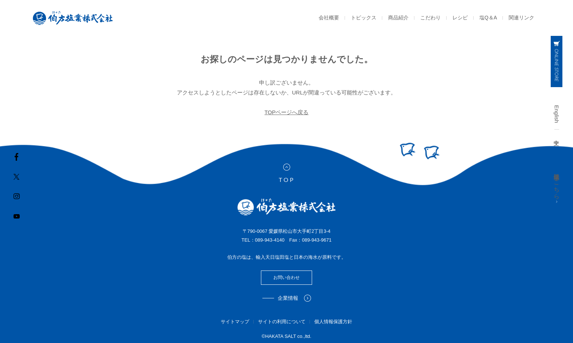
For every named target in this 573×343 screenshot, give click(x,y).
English (557, 114)
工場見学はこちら (557, 187)
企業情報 (294, 298)
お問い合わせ (286, 277)
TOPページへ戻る (287, 112)
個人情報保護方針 (333, 321)
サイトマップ (235, 321)
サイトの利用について (282, 321)
